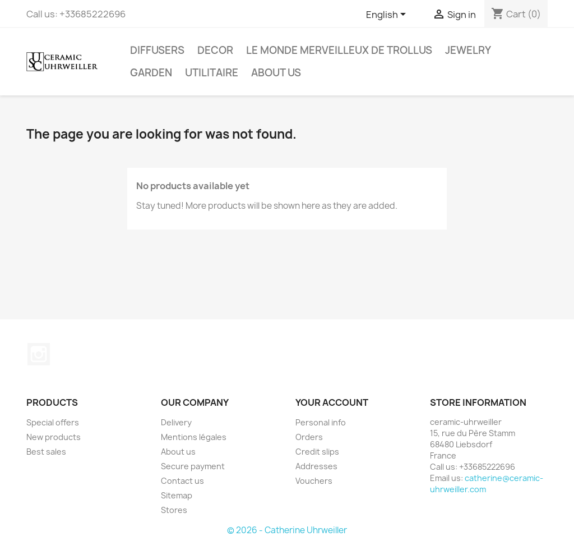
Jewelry (468, 50)
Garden (151, 73)
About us (276, 73)
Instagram (38, 354)
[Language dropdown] (388, 15)
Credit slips (317, 451)
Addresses (316, 466)
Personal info (320, 422)
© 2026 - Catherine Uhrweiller (287, 530)
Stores (174, 510)
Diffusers (157, 50)
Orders (309, 437)
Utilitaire (211, 73)
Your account (331, 402)
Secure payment (193, 466)
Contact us (182, 480)
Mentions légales (193, 437)
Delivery (176, 422)
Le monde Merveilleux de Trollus (339, 50)
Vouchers (313, 480)
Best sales (46, 451)
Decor (215, 50)
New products (53, 437)
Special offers (52, 422)
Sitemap (176, 495)
